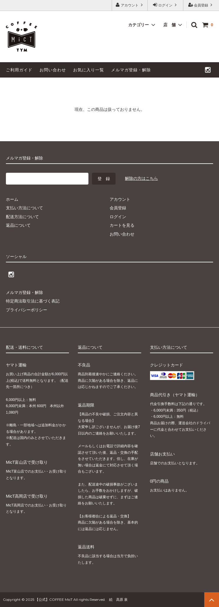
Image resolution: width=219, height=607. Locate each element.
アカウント (129, 4)
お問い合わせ (52, 70)
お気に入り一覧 (88, 70)
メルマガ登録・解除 (131, 70)
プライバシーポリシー (26, 309)
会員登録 (201, 4)
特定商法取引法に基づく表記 (33, 301)
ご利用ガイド (19, 70)
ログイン (165, 4)
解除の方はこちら (141, 178)
